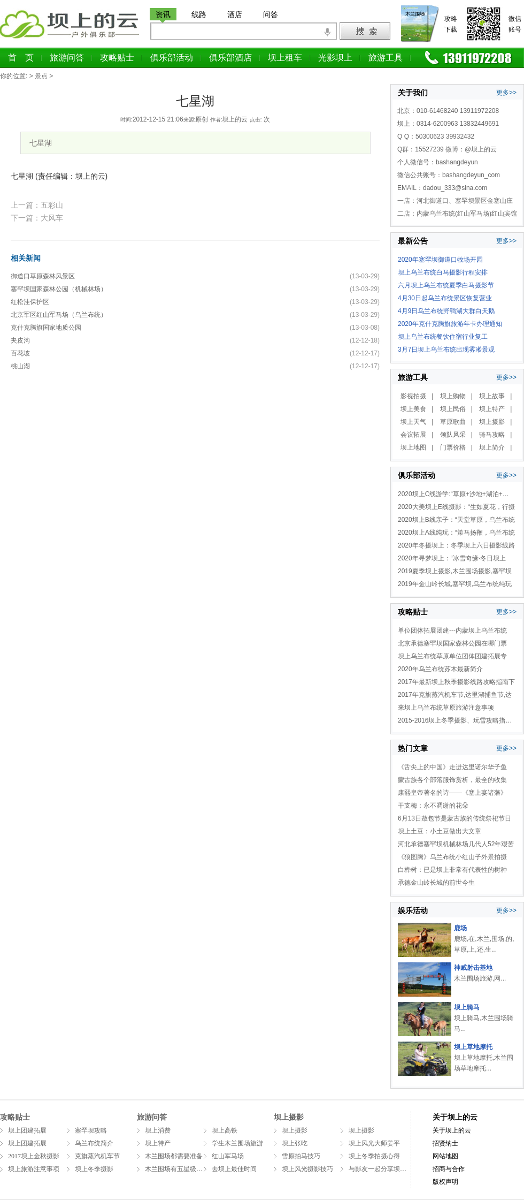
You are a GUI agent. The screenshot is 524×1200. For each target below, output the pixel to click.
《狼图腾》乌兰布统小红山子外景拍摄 (452, 857)
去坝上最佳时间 (234, 1169)
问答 (270, 14)
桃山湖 (20, 366)
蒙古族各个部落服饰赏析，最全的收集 (452, 780)
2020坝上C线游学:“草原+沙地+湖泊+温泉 (456, 494)
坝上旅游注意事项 (33, 1169)
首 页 (21, 57)
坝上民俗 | (456, 409)
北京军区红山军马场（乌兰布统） (59, 314)
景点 (41, 76)
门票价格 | (456, 447)
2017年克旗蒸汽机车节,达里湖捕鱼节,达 (455, 694)
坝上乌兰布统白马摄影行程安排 (443, 272)
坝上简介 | (495, 447)
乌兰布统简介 (94, 1143)
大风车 (52, 218)
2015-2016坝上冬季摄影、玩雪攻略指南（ (458, 720)
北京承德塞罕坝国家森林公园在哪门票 (452, 643)
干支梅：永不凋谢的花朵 (433, 805)
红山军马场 (228, 1156)
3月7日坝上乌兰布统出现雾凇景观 (446, 349)
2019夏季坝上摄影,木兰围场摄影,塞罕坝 (455, 571)
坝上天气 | (416, 422)
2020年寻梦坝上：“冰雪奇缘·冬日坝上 (452, 558)
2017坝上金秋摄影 (33, 1156)
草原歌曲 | (456, 422)
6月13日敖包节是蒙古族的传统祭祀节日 (454, 818)
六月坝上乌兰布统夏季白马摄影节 (446, 285)
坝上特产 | (495, 409)
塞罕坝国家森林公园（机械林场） (59, 289)
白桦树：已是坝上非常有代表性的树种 (452, 870)
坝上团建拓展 (27, 1130)
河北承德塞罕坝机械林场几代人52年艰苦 (456, 844)
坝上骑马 (467, 1007)
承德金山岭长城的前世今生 (436, 882)
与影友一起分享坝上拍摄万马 (390, 1169)
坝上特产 (158, 1143)
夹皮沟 (20, 340)
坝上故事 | (495, 396)
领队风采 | (456, 434)
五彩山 (52, 205)
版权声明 (445, 1182)
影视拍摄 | (416, 396)
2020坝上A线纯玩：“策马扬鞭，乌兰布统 (456, 532)
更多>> (506, 241)
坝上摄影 (294, 1130)
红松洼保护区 (30, 302)
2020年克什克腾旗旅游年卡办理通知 (450, 324)
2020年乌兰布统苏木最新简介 (440, 669)
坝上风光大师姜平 (374, 1143)
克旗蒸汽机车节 (97, 1156)
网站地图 (445, 1156)
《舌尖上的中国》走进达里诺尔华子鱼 (452, 767)
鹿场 (460, 928)
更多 (502, 92)
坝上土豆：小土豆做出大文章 (439, 831)
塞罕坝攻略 (91, 1130)
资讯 (163, 14)
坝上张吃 (294, 1143)
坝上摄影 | (495, 422)
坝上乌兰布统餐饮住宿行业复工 (443, 336)
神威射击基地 (473, 967)
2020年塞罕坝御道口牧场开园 (440, 259)
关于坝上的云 (455, 1117)
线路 (198, 14)
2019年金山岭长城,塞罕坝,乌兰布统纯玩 (455, 584)
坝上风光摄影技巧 (307, 1169)
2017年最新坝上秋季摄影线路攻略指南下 (456, 682)
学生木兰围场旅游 (237, 1143)
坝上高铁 (224, 1130)
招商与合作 (449, 1169)
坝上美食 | (416, 409)
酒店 (234, 14)
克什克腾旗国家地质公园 (46, 327)
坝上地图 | (416, 447)
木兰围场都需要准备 (174, 1156)
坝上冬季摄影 (94, 1169)
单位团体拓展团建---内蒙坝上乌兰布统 (452, 630)
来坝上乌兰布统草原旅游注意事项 (446, 707)
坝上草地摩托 (473, 1047)
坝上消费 (158, 1130)
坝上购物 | (456, 396)
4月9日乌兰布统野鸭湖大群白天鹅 (446, 311)
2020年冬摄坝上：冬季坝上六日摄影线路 (456, 545)
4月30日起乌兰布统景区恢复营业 (445, 298)
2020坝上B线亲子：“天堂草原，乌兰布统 (456, 519)
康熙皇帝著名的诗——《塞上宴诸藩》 (452, 792)
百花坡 (20, 353)
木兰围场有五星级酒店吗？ (183, 1169)
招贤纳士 (445, 1143)
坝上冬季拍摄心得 (374, 1156)
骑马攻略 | (495, 434)
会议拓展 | (416, 434)
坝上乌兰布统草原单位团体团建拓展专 (452, 656)
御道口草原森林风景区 (43, 276)
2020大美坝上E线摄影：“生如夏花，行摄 (456, 507)
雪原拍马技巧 (301, 1156)
